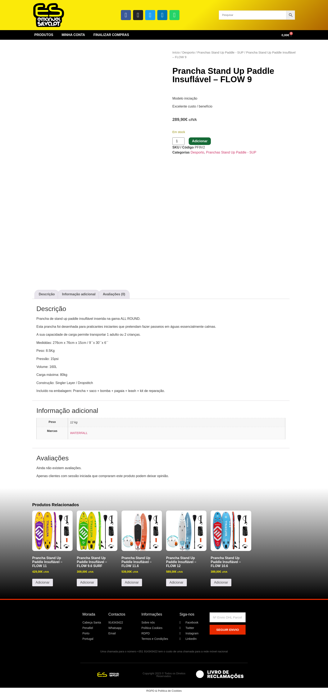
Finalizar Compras (111, 35)
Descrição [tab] (47, 294)
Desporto (188, 52)
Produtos (43, 35)
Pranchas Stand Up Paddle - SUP (220, 52)
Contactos (116, 614)
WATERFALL (79, 433)
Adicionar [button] (43, 582)
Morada (88, 614)
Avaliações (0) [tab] (114, 294)
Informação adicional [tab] (79, 294)
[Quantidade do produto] (178, 141)
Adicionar (200, 141)
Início (176, 52)
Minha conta (73, 35)
